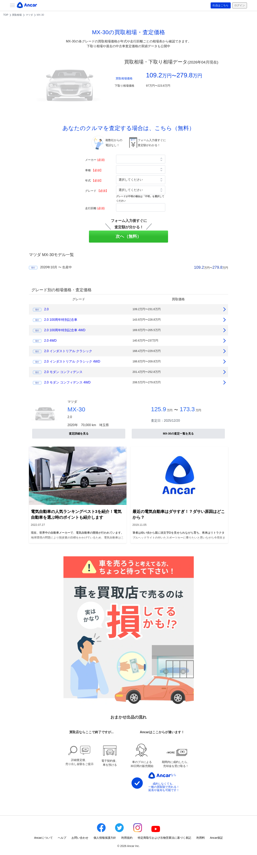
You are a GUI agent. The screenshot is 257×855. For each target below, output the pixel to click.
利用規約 (127, 837)
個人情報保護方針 (105, 837)
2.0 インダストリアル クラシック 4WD (72, 361)
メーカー (95, 159)
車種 (94, 170)
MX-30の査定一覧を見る (178, 433)
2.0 (46, 309)
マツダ (29, 14)
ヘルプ (62, 837)
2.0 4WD (50, 340)
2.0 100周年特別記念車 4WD (64, 330)
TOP (5, 14)
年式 (94, 180)
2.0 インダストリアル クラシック (68, 351)
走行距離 (95, 208)
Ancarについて (43, 837)
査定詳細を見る (79, 433)
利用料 (200, 837)
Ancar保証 (216, 837)
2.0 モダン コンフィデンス (63, 372)
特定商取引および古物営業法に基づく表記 (164, 837)
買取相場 (17, 14)
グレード (96, 190)
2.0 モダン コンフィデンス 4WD (67, 382)
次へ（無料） (128, 236)
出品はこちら (219, 5)
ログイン (239, 5)
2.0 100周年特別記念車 (60, 319)
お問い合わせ (79, 837)
